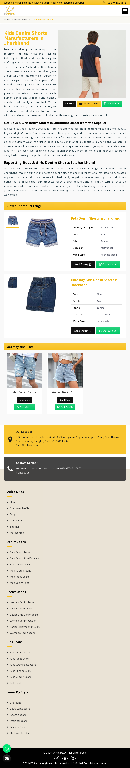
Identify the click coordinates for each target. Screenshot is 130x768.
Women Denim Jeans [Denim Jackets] (22, 602)
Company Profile (19, 508)
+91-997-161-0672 (114, 2)
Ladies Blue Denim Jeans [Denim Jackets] (24, 614)
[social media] (56, 758)
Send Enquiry (82, 264)
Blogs (13, 514)
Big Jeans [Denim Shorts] (15, 702)
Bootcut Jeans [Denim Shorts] (18, 715)
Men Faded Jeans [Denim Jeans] (19, 576)
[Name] (125, 11)
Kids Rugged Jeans (21, 671)
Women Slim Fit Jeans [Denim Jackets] (22, 633)
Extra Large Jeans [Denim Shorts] (20, 708)
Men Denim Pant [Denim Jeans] (19, 583)
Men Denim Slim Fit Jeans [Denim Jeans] (24, 558)
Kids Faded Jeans (20, 658)
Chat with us (112, 103)
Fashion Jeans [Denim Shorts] (18, 727)
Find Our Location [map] (27, 442)
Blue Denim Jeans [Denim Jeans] (20, 564)
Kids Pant (15, 683)
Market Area (17, 532)
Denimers (57, 752)
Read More (24, 399)
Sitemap (15, 526)
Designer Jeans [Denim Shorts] (18, 721)
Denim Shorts (22, 19)
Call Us (69, 103)
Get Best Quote (88, 103)
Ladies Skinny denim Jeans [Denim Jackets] (25, 627)
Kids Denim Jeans (20, 652)
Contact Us (22, 475)
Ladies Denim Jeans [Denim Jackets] (21, 608)
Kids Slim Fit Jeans (20, 677)
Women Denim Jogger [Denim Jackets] (23, 620)
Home (7, 19)
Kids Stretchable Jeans (23, 664)
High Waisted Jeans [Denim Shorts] (21, 733)
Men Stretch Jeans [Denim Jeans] (20, 570)
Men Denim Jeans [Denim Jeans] (20, 552)
